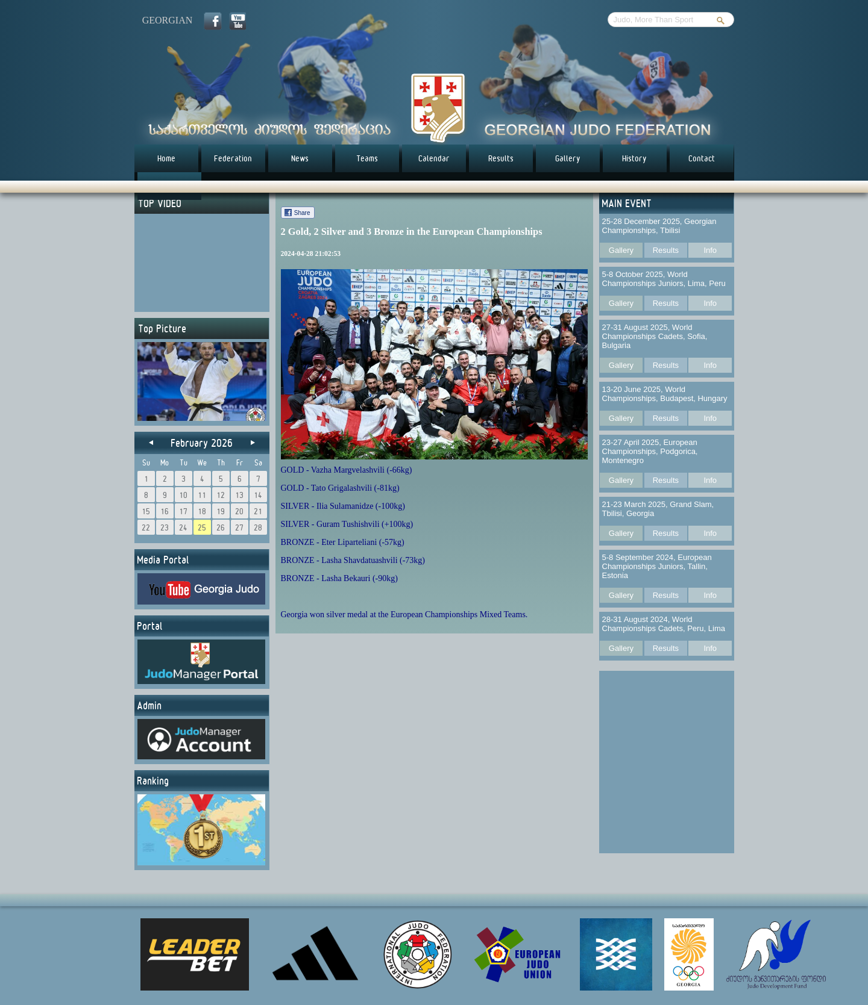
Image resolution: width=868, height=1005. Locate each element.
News (300, 158)
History (634, 158)
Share (302, 213)
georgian (167, 20)
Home (166, 158)
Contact (701, 158)
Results (501, 158)
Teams (367, 158)
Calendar (434, 158)
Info (710, 250)
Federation (233, 158)
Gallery (567, 158)
